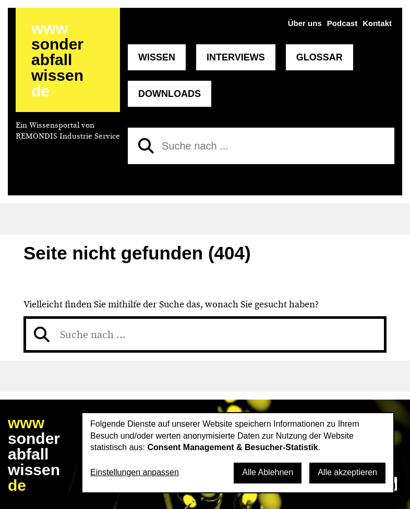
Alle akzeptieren (347, 472)
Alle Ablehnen (267, 472)
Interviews (236, 57)
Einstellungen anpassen (134, 472)
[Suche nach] (261, 146)
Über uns (305, 23)
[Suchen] (146, 146)
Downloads (169, 94)
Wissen (156, 57)
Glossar (319, 57)
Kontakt (377, 23)
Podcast (342, 23)
